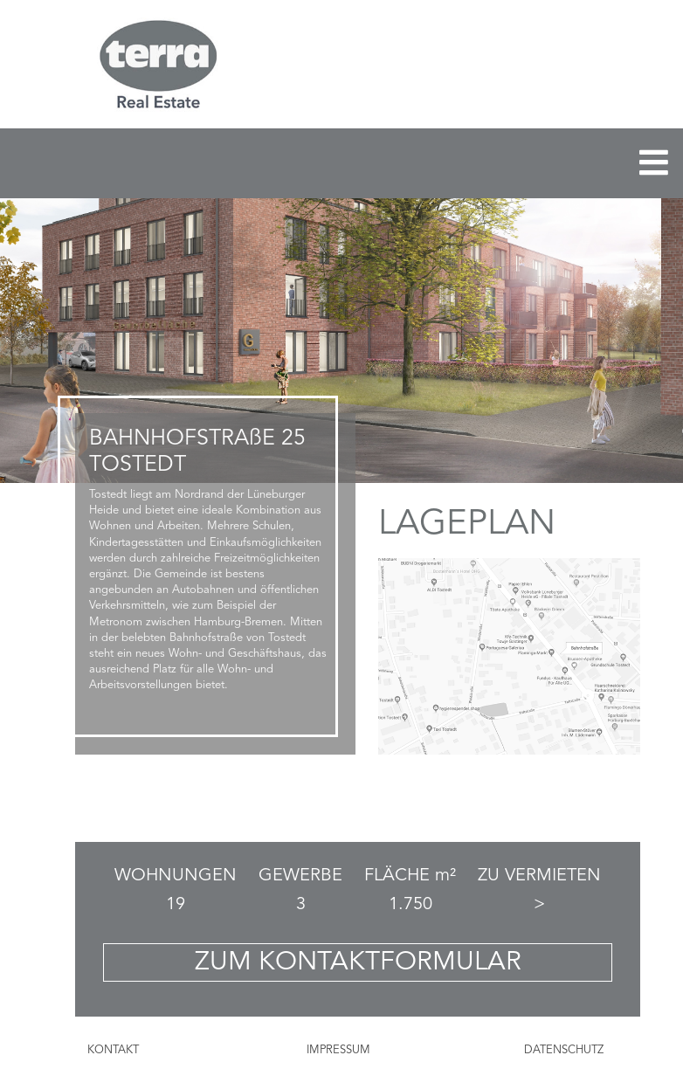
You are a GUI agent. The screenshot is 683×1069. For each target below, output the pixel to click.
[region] (341, 340)
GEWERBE (300, 876)
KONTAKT (113, 1050)
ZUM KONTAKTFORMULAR (358, 962)
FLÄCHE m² (410, 876)
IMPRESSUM (338, 1050)
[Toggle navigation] (654, 163)
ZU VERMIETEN (539, 876)
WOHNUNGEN (175, 876)
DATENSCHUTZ (564, 1050)
